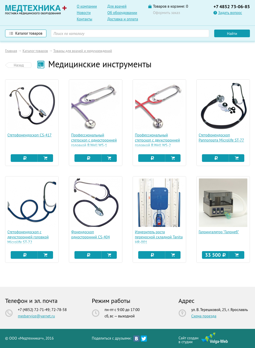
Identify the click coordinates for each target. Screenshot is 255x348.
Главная (11, 50)
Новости (84, 12)
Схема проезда (203, 316)
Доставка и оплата (122, 19)
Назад (19, 65)
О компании (87, 6)
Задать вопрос (230, 12)
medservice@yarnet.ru (36, 316)
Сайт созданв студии (188, 340)
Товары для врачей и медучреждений (82, 50)
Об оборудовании (122, 12)
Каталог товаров (35, 50)
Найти (232, 33)
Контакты (84, 19)
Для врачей (116, 6)
